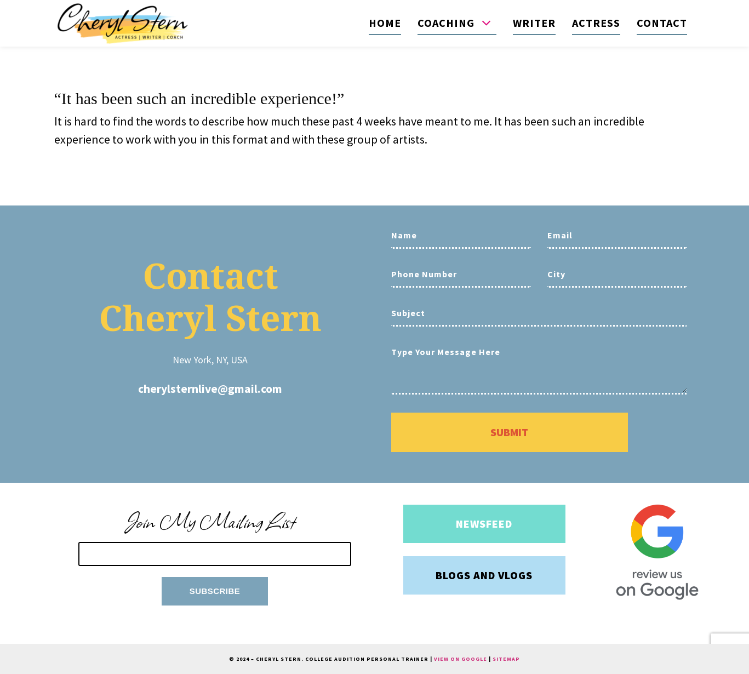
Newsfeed (484, 523)
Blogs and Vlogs (484, 575)
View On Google (460, 658)
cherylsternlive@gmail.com (210, 388)
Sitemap (506, 658)
